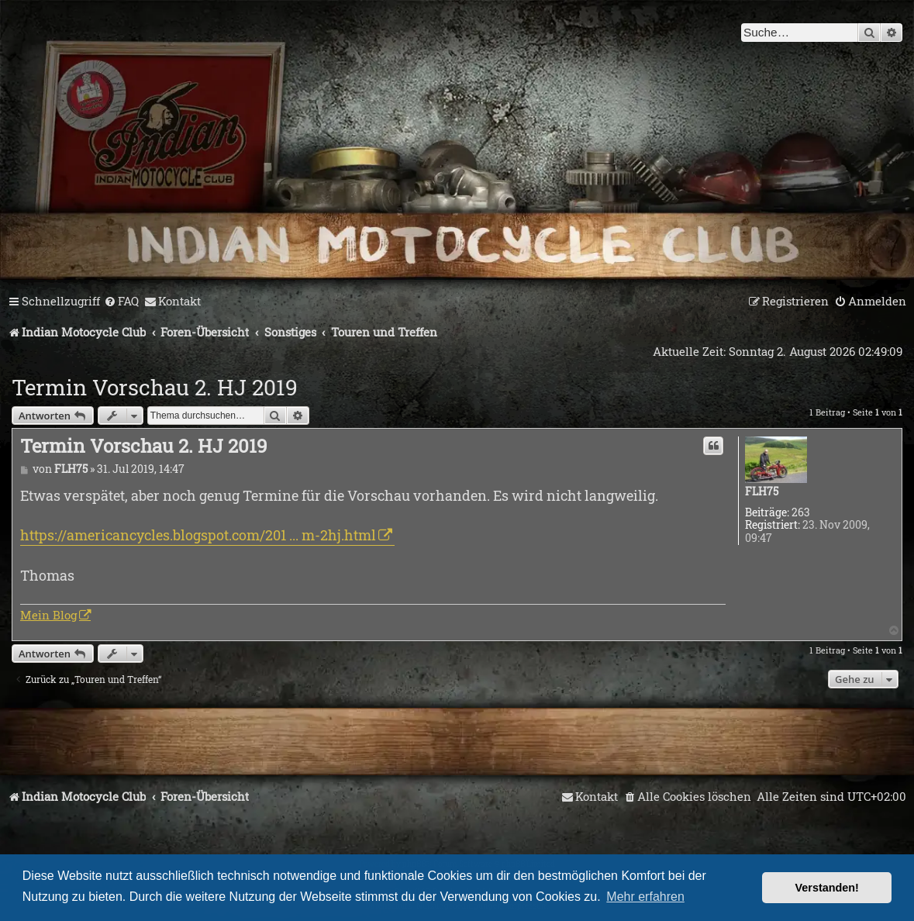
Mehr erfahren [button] (645, 896)
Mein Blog (48, 615)
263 (801, 512)
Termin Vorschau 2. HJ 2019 (155, 387)
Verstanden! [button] (827, 887)
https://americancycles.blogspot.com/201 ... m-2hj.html (198, 535)
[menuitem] (121, 301)
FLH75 (761, 491)
